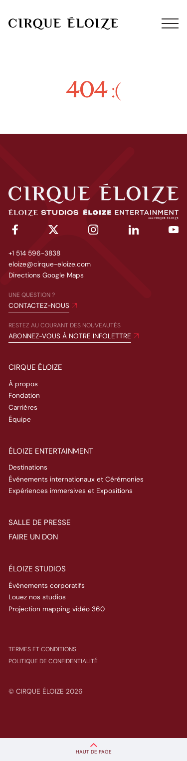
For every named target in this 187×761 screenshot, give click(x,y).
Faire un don (33, 537)
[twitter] (53, 231)
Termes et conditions (42, 649)
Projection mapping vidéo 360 (56, 609)
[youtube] (174, 231)
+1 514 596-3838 (34, 253)
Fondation (24, 395)
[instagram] (93, 231)
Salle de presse (39, 522)
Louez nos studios (37, 597)
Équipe (19, 419)
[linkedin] (134, 231)
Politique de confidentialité (53, 661)
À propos (23, 384)
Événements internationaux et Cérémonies (76, 479)
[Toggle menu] (170, 23)
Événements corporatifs (46, 585)
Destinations (27, 467)
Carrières (22, 407)
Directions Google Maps (46, 275)
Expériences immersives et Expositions (70, 491)
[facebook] (13, 231)
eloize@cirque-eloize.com (49, 264)
